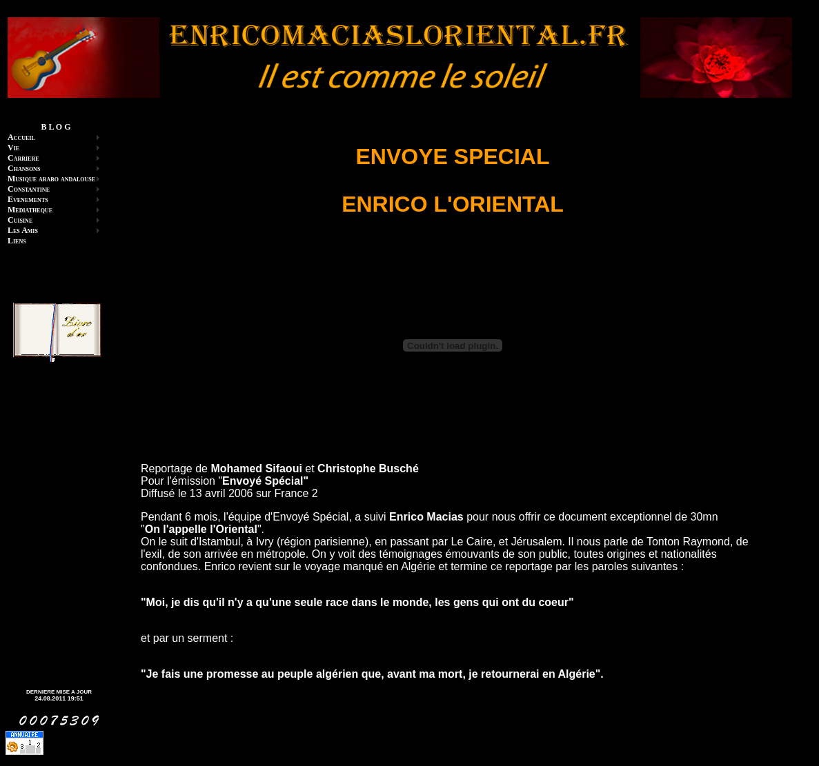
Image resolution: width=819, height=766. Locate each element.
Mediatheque (30, 209)
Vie (13, 147)
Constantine (29, 189)
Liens (17, 240)
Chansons (24, 168)
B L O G (55, 127)
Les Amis (23, 230)
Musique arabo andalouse (51, 178)
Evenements (28, 199)
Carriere (23, 158)
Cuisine (20, 220)
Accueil (21, 137)
